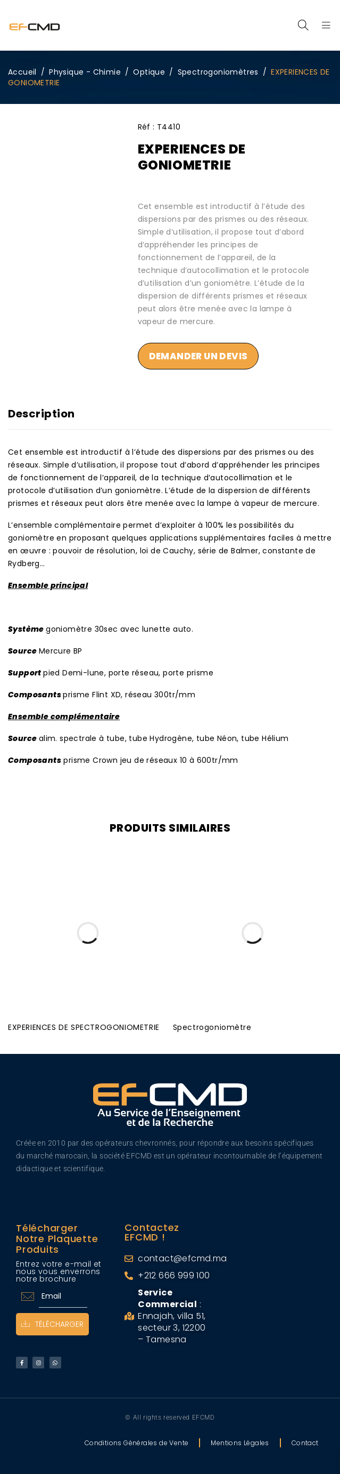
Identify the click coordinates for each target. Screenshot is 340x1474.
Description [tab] (41, 413)
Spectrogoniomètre (212, 1025)
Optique (149, 72)
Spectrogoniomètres (218, 72)
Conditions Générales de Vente (137, 1440)
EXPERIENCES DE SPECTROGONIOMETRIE (84, 1025)
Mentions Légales (240, 1440)
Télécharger (52, 1322)
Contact (305, 1440)
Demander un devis (198, 356)
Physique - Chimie (85, 72)
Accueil (22, 72)
